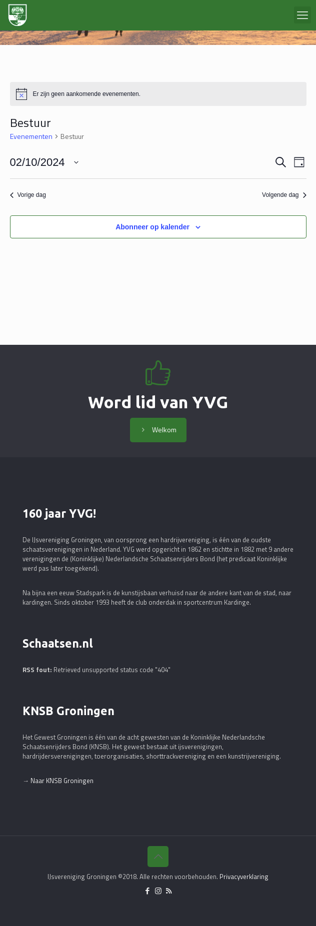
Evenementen (31, 136)
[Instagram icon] (158, 891)
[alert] (158, 94)
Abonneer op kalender (153, 227)
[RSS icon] (168, 891)
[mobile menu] (302, 14)
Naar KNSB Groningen (62, 781)
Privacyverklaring (244, 877)
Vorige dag (28, 194)
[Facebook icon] (148, 891)
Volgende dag (284, 194)
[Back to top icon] (158, 856)
